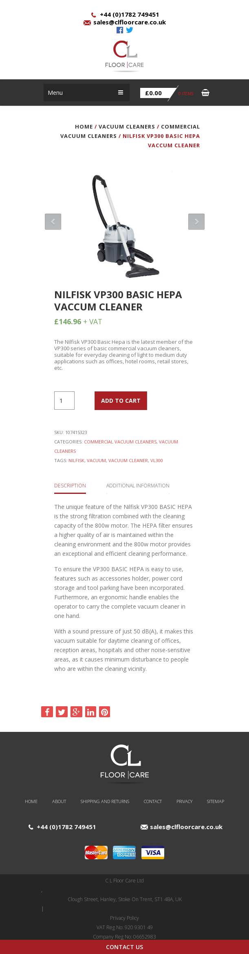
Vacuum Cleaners (127, 126)
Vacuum (96, 460)
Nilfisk (76, 460)
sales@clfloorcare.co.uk (129, 22)
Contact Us (124, 947)
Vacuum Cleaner (128, 460)
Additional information (138, 485)
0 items (167, 93)
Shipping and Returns (105, 801)
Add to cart (121, 400)
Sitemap (215, 801)
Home (84, 126)
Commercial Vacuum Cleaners (120, 442)
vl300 (156, 460)
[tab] (70, 485)
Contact (153, 801)
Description (70, 485)
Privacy (184, 801)
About (59, 801)
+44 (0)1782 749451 (129, 14)
